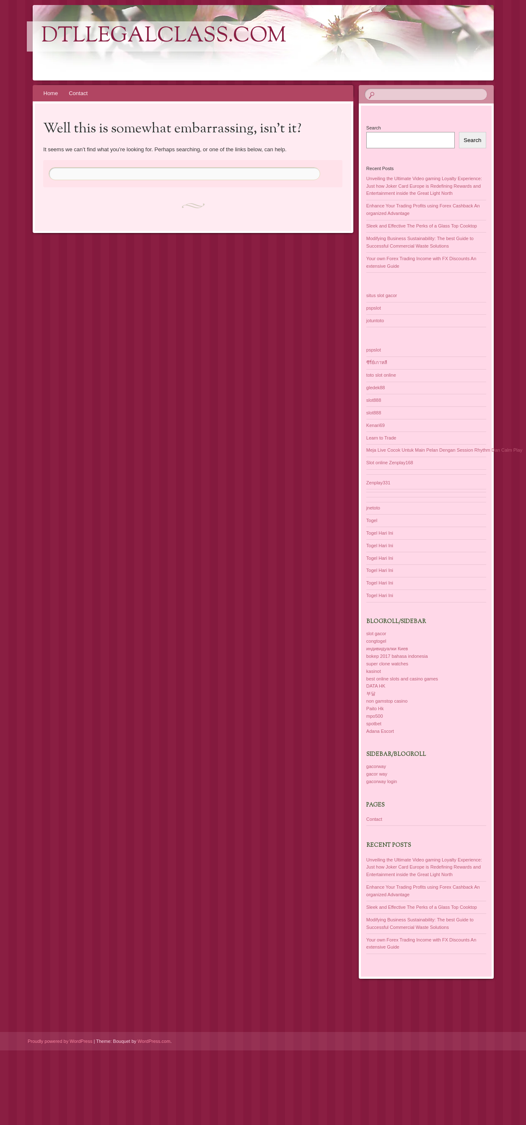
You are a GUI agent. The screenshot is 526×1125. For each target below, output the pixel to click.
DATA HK (375, 685)
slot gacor (376, 633)
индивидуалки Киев (387, 648)
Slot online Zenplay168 (389, 462)
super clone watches (387, 663)
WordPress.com (153, 1041)
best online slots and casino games (402, 678)
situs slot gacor (381, 295)
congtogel (376, 641)
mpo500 (374, 716)
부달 (371, 693)
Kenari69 (375, 425)
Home (51, 93)
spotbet (373, 723)
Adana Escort (380, 731)
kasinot (373, 671)
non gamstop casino (386, 700)
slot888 (373, 400)
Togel (371, 520)
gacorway (376, 766)
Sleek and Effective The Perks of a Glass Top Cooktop (421, 225)
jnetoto (373, 507)
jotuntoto (375, 320)
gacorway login (381, 781)
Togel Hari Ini (379, 532)
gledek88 (375, 387)
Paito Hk (375, 708)
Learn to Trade (381, 437)
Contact (78, 93)
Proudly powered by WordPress (60, 1041)
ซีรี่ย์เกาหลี (376, 362)
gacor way (376, 773)
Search (373, 127)
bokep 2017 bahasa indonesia (397, 656)
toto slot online (381, 375)
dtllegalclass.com (163, 36)
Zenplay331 (378, 482)
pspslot (373, 307)
